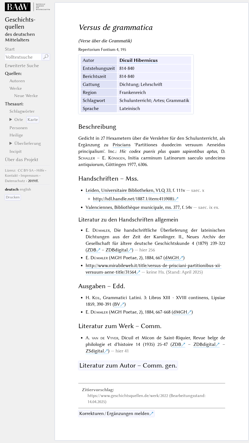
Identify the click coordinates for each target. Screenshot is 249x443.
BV (117, 304)
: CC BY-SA (19, 170)
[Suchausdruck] (23, 57)
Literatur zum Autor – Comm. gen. (128, 365)
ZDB (91, 250)
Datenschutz (15, 181)
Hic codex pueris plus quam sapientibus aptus (168, 151)
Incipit (15, 151)
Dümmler (101, 230)
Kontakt (11, 175)
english (25, 189)
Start (10, 49)
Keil (96, 297)
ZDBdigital (117, 250)
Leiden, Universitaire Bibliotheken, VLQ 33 (128, 190)
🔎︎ (46, 57)
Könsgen (116, 158)
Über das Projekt (21, 159)
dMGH (172, 257)
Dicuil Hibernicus (138, 60)
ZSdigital (95, 351)
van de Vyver (105, 338)
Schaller (86, 158)
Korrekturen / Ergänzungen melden (114, 413)
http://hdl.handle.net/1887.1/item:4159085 (133, 199)
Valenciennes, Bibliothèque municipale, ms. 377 (133, 207)
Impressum (29, 175)
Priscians (122, 145)
